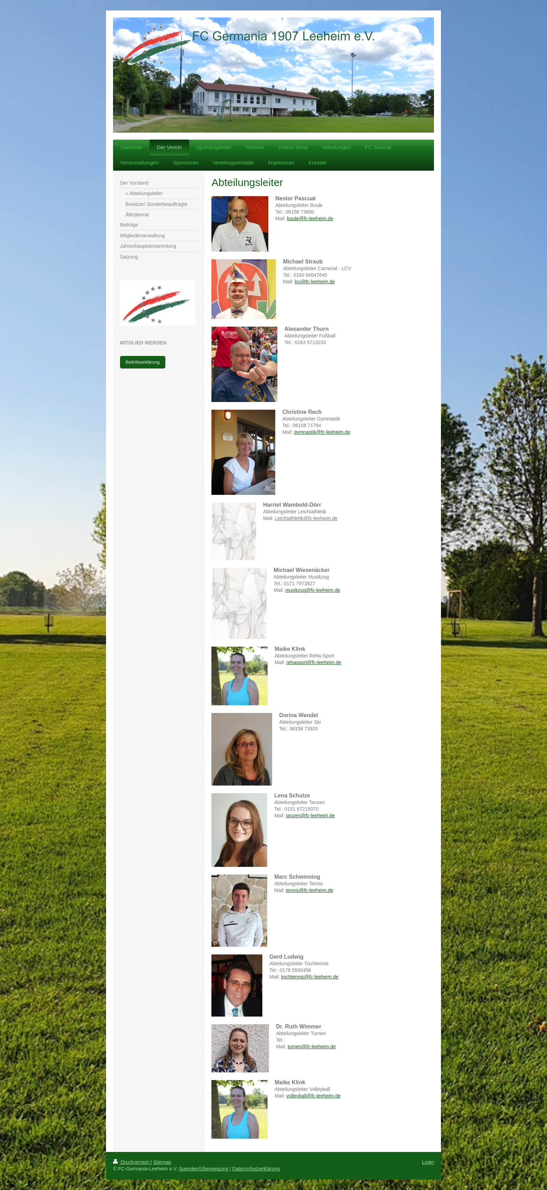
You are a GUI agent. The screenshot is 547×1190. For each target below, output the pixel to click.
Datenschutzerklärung (256, 1169)
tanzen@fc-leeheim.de (310, 815)
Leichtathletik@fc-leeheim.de (306, 518)
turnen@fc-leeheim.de (312, 1046)
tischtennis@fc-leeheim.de (309, 977)
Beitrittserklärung (143, 362)
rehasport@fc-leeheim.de (313, 662)
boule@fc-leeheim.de (310, 218)
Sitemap (162, 1162)
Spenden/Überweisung (203, 1169)
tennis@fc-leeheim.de (310, 890)
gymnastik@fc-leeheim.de (322, 432)
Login (428, 1162)
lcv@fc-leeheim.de (315, 281)
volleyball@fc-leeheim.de (313, 1096)
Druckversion (131, 1162)
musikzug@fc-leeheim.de (312, 590)
